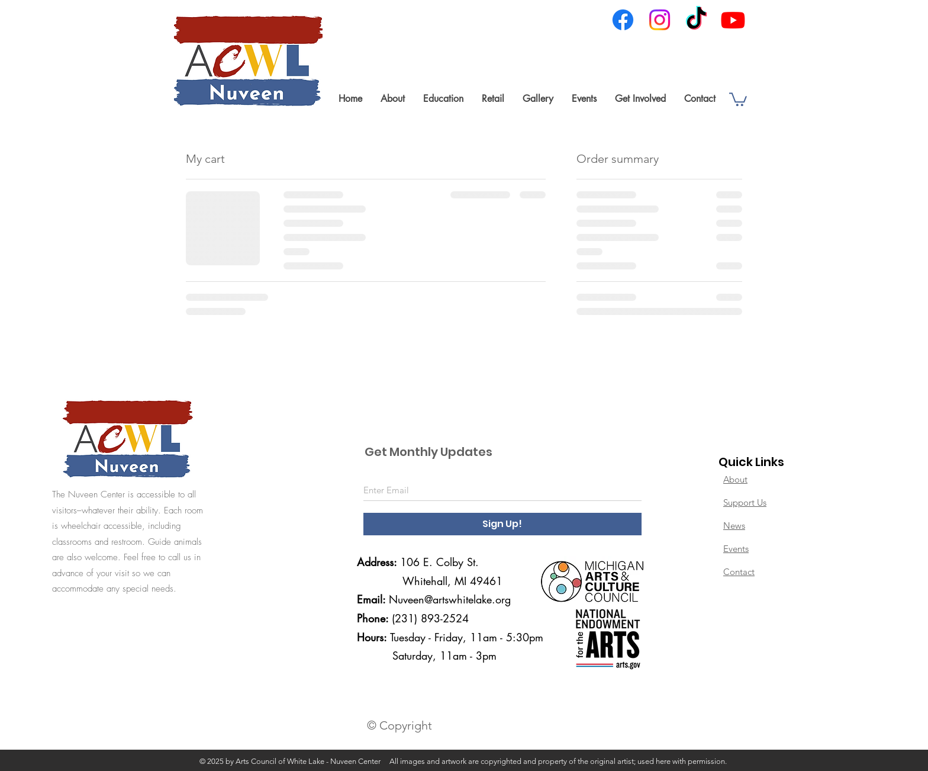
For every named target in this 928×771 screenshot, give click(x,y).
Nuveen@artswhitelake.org (450, 599)
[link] (738, 98)
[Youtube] (733, 20)
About (735, 479)
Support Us (744, 502)
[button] (392, 98)
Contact (739, 571)
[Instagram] (660, 20)
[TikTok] (696, 20)
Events (736, 548)
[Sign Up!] (502, 524)
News (734, 525)
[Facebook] (623, 20)
